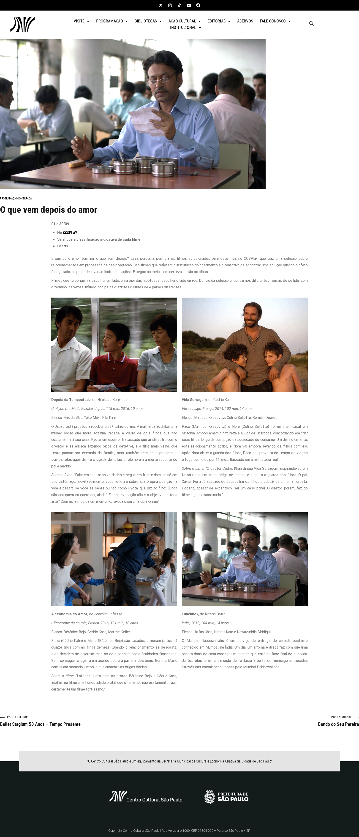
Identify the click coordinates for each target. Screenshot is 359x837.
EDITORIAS (219, 21)
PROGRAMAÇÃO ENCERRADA (16, 198)
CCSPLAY (70, 233)
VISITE (81, 21)
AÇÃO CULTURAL (185, 21)
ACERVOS (245, 21)
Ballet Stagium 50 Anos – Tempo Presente (90, 721)
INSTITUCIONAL (185, 27)
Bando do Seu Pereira (269, 721)
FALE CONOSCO (275, 21)
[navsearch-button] (311, 24)
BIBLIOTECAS (148, 21)
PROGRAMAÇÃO (112, 21)
